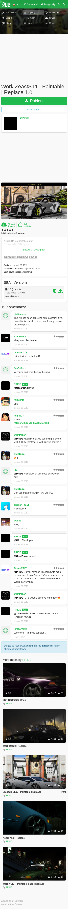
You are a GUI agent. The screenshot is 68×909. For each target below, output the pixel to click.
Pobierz (34, 101)
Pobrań (11, 226)
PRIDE (24, 118)
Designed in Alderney (12, 901)
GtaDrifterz (20, 368)
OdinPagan (20, 435)
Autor (25, 384)
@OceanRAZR (22, 388)
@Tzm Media (21, 613)
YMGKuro (19, 454)
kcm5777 (19, 415)
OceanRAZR (20, 352)
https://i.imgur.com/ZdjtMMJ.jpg (31, 423)
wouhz (17, 520)
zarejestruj (47, 645)
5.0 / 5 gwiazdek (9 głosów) (12, 233)
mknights (19, 400)
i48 (15, 469)
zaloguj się (31, 645)
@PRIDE (18, 438)
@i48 (16, 540)
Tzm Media (20, 336)
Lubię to (27, 226)
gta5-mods (20, 314)
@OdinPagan (21, 556)
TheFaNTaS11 (21, 504)
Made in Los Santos (11, 904)
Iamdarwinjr (20, 629)
